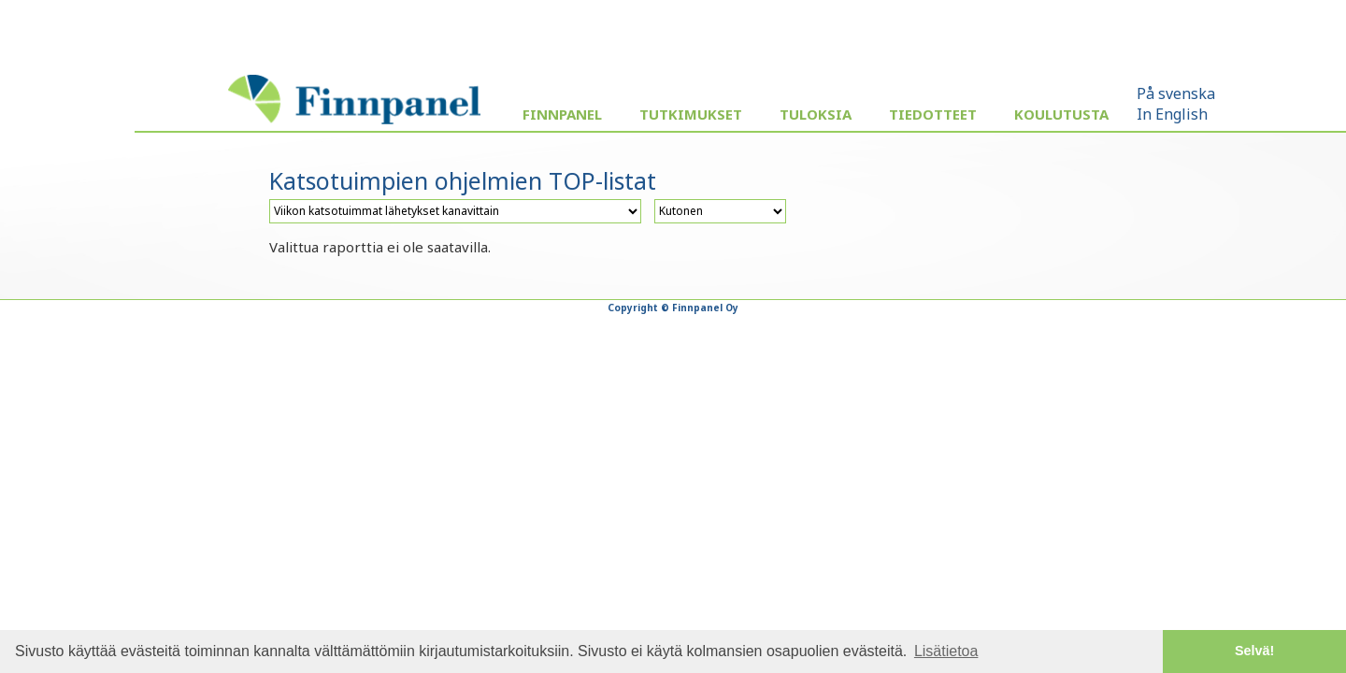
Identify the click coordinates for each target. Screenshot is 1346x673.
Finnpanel (562, 114)
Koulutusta (1061, 114)
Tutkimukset (690, 114)
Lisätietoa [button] (946, 651)
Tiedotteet (933, 114)
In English (1172, 114)
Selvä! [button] (1254, 650)
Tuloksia (816, 114)
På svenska (1176, 93)
